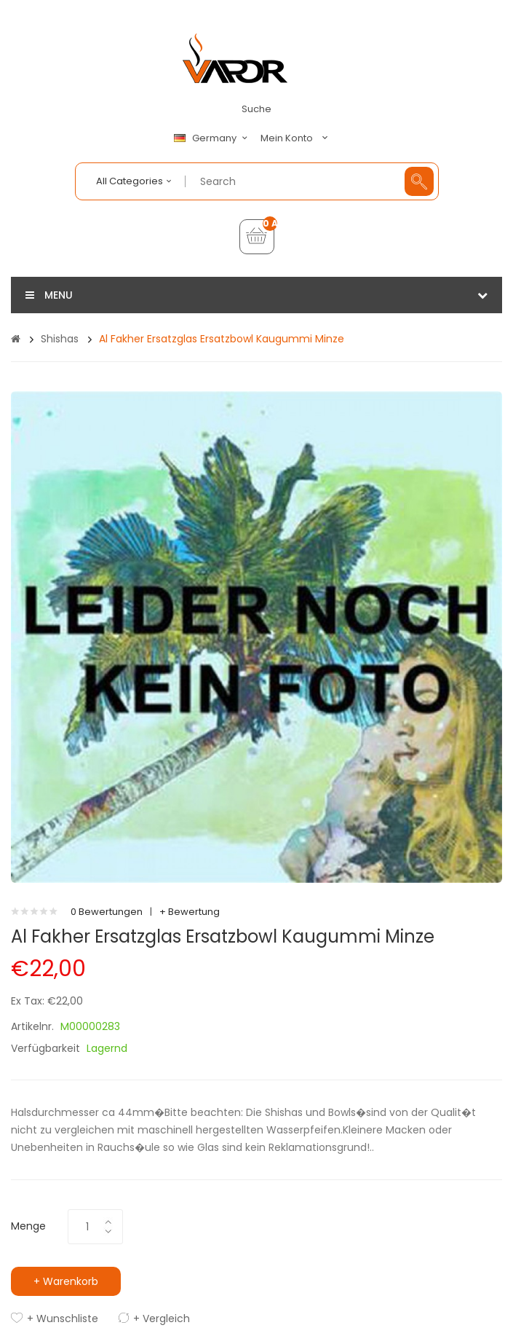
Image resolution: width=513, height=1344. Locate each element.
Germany (212, 138)
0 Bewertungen (107, 912)
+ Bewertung (189, 912)
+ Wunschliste (62, 1318)
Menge (28, 1226)
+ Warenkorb (65, 1281)
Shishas (60, 338)
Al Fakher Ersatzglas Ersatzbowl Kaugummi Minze (221, 338)
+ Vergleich (161, 1318)
